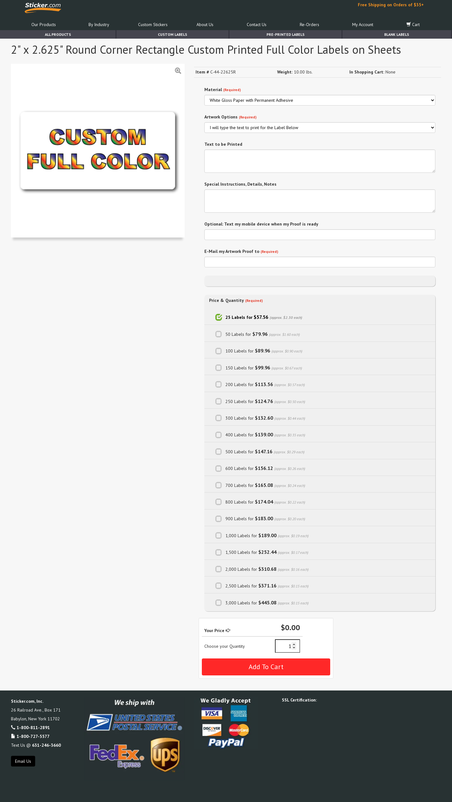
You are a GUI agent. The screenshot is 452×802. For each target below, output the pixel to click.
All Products (58, 34)
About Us (204, 24)
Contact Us (256, 24)
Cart (413, 24)
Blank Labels (396, 34)
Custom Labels (172, 34)
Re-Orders (309, 24)
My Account (362, 24)
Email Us (23, 761)
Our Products (43, 24)
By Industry (99, 24)
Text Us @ (36, 745)
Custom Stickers (153, 24)
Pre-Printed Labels (285, 34)
